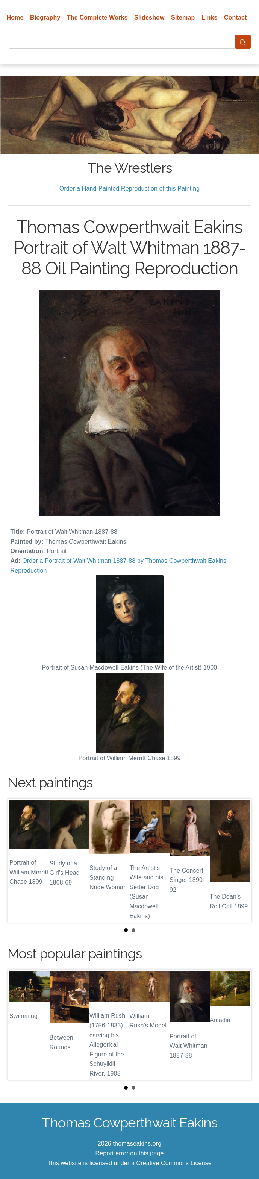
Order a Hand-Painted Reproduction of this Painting (129, 188)
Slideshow (149, 17)
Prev (19, 861)
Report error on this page (129, 1153)
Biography (45, 17)
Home (14, 17)
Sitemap (183, 17)
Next (240, 861)
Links (209, 17)
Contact (235, 17)
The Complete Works (97, 17)
